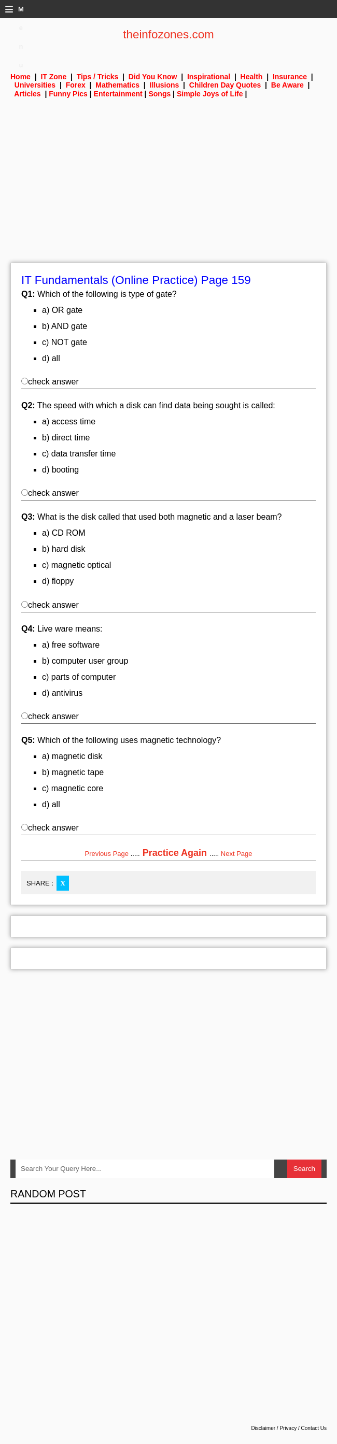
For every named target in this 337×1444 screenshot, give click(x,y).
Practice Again (175, 853)
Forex (76, 85)
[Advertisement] (168, 190)
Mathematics (117, 85)
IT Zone (53, 77)
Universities (35, 85)
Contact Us (314, 1428)
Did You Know (153, 77)
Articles (27, 94)
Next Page (236, 853)
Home (20, 77)
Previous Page (107, 853)
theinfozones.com (168, 34)
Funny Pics (68, 94)
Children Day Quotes (225, 85)
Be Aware (287, 85)
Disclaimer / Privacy (274, 1428)
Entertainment (118, 94)
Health (252, 77)
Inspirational (208, 77)
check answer (50, 381)
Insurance (290, 77)
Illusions (164, 85)
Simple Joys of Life (210, 94)
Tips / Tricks (98, 77)
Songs (159, 94)
